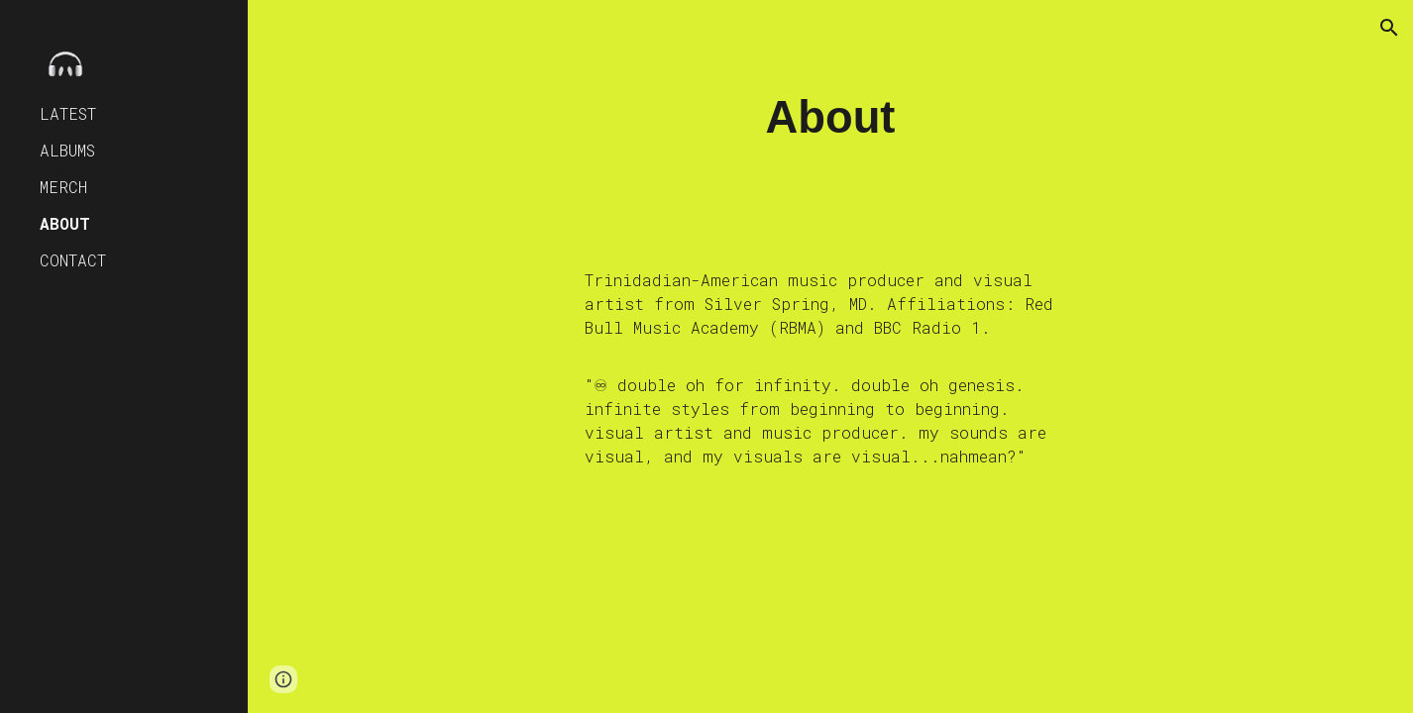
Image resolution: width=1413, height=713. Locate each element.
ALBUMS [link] (67, 150)
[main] (831, 118)
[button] (1389, 27)
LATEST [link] (68, 113)
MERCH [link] (63, 186)
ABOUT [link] (65, 223)
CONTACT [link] (73, 260)
